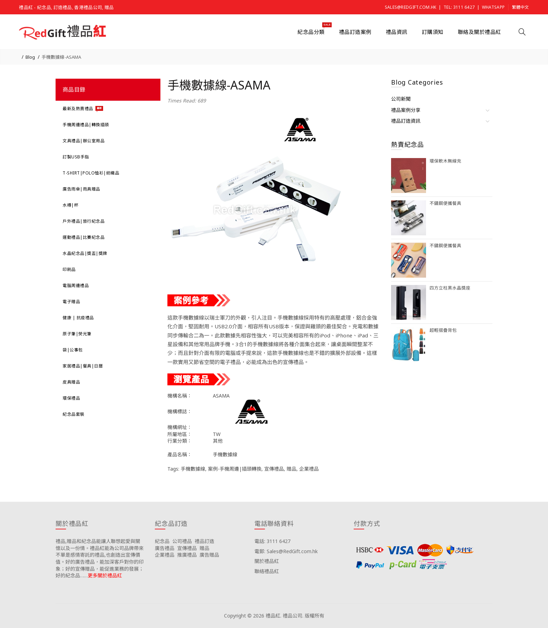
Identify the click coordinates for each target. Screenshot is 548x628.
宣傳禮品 (274, 468)
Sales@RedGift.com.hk (411, 7)
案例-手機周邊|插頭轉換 (234, 468)
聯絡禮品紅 (266, 571)
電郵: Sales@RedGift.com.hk (286, 551)
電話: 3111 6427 (272, 541)
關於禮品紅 (266, 561)
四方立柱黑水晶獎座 (450, 288)
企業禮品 (309, 468)
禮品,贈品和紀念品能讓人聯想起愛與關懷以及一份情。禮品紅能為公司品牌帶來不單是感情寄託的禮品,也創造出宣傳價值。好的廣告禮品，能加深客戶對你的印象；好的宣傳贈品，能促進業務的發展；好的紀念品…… (100, 558)
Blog (30, 57)
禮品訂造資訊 (405, 120)
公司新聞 (401, 98)
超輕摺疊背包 (443, 330)
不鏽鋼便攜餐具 (445, 203)
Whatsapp (493, 7)
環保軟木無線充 (445, 161)
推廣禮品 (187, 554)
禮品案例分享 (405, 110)
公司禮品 (182, 541)
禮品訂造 (204, 541)
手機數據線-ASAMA (61, 57)
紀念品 (162, 541)
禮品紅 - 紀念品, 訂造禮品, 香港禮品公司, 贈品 (66, 7)
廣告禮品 (164, 548)
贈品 (291, 468)
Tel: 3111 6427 (459, 7)
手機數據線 (193, 468)
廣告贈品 (209, 554)
